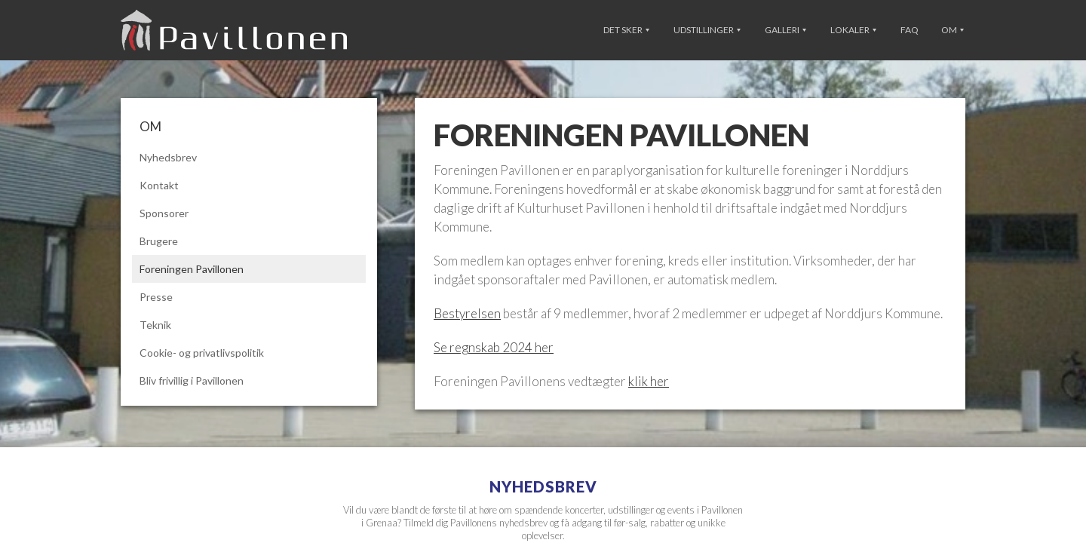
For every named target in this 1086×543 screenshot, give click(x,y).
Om (952, 29)
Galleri (785, 29)
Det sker (626, 29)
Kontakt (159, 185)
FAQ (909, 29)
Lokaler (853, 29)
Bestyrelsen (467, 313)
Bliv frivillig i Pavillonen (192, 380)
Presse (156, 296)
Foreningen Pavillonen (192, 268)
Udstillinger (707, 29)
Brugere (159, 241)
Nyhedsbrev (168, 157)
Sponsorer (164, 213)
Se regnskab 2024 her (494, 347)
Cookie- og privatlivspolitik (202, 352)
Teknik (155, 324)
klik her (648, 381)
